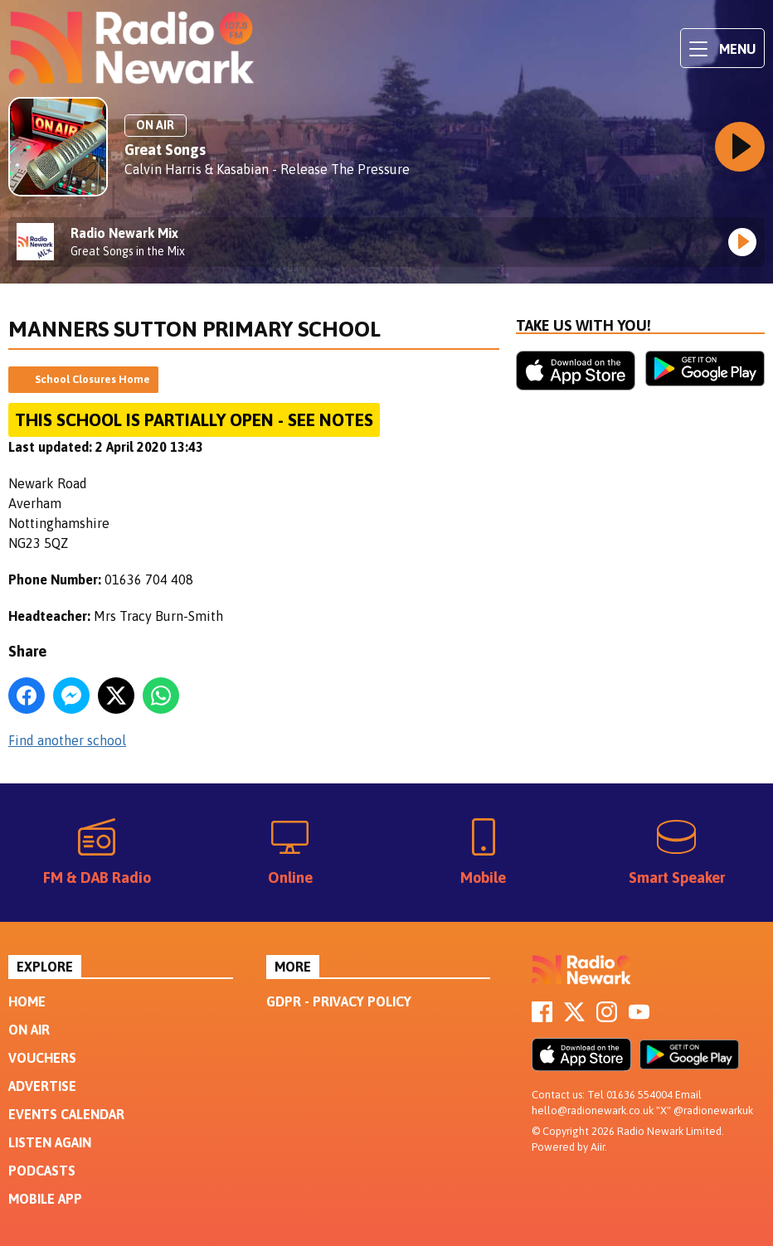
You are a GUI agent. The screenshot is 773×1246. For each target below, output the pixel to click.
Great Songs (165, 149)
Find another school (67, 740)
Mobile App (45, 1198)
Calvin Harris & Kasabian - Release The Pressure (267, 169)
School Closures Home (92, 379)
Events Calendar (66, 1114)
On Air (29, 1029)
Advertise (42, 1086)
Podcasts (41, 1170)
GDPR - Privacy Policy (338, 1001)
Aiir (598, 1147)
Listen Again (49, 1142)
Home (27, 1001)
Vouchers (42, 1057)
